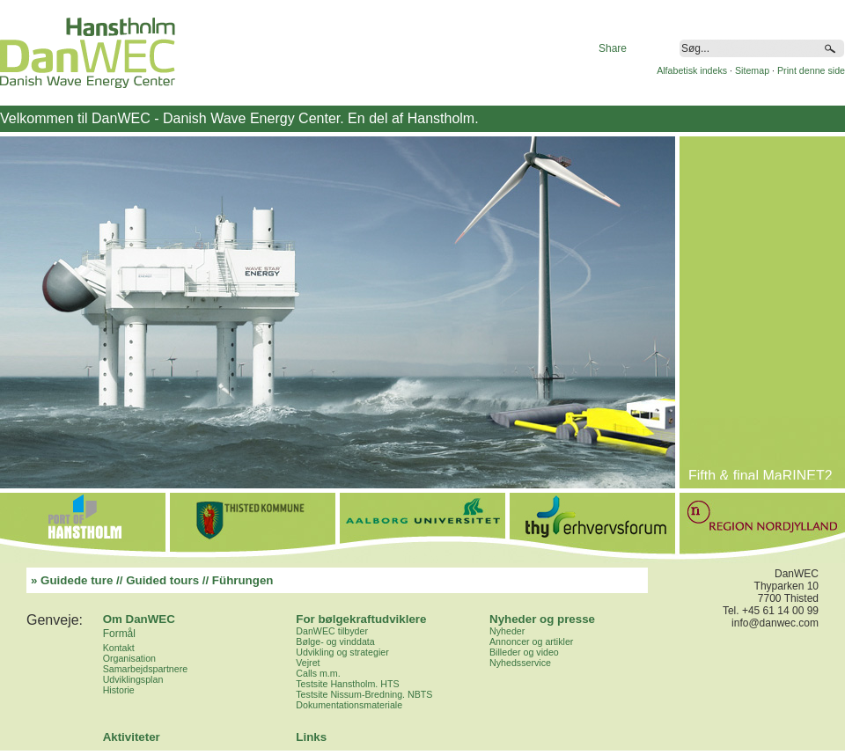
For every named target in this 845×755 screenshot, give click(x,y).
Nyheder (507, 631)
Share (613, 48)
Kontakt (119, 647)
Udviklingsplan (133, 679)
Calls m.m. (318, 673)
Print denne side (811, 70)
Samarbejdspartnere (145, 668)
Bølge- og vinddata (335, 641)
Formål (119, 633)
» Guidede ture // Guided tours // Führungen (152, 580)
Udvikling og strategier (342, 652)
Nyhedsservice (520, 662)
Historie (119, 690)
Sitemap (752, 70)
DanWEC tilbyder (332, 631)
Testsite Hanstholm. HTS (347, 683)
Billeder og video (524, 652)
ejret (311, 662)
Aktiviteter (131, 737)
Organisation (129, 658)
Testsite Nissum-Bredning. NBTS (364, 694)
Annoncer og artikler (531, 641)
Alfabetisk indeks (692, 70)
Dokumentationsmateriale (349, 705)
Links (311, 737)
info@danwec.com (775, 623)
